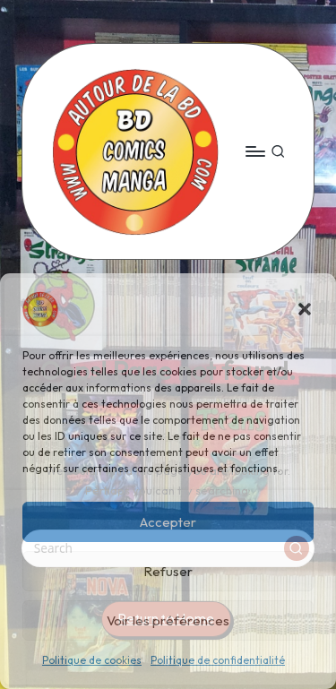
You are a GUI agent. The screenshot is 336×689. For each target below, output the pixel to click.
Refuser (168, 571)
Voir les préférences (168, 620)
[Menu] (254, 151)
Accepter (168, 521)
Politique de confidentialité (218, 660)
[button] (305, 309)
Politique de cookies (92, 660)
